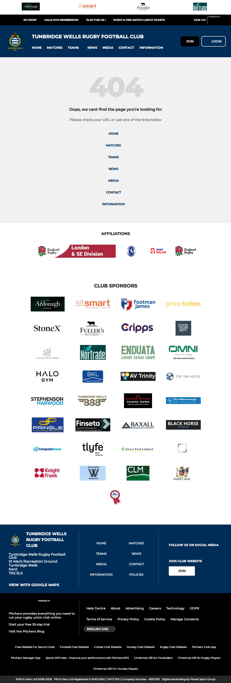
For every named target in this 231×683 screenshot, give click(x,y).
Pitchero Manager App (25, 657)
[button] (36, 48)
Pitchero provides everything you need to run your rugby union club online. (42, 615)
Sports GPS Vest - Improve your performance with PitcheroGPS (87, 657)
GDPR (194, 608)
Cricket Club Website (107, 647)
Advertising (135, 608)
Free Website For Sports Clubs (35, 647)
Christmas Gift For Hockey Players (115, 668)
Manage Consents (185, 619)
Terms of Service (99, 619)
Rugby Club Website (173, 647)
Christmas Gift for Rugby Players (199, 657)
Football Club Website (74, 647)
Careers (155, 608)
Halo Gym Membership (61, 20)
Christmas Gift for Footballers (153, 657)
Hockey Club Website (141, 647)
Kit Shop (30, 20)
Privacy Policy (128, 619)
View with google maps (34, 585)
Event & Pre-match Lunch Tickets (139, 20)
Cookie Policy (154, 619)
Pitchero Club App (204, 647)
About (115, 608)
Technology (175, 608)
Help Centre (95, 608)
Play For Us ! (95, 20)
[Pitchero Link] (217, 21)
